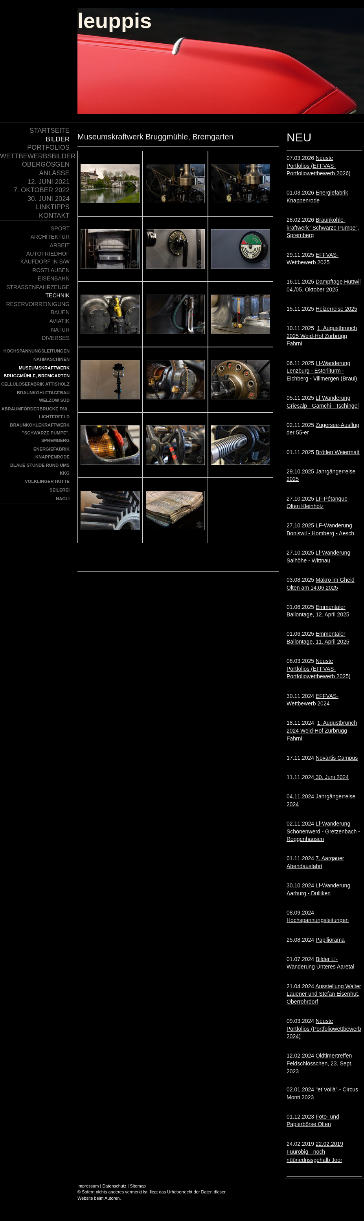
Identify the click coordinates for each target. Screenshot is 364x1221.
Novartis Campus (337, 758)
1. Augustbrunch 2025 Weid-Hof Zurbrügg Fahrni (322, 336)
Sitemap (138, 1186)
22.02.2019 (315, 1152)
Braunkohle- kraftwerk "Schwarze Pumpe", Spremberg (323, 227)
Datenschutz (114, 1186)
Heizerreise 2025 (336, 309)
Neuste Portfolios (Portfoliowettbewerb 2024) (324, 1028)
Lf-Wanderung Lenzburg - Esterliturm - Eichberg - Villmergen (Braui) (322, 371)
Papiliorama (330, 940)
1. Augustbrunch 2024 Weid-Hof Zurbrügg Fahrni (322, 730)
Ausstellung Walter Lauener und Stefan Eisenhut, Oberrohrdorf (324, 994)
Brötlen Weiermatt (338, 452)
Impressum (88, 1186)
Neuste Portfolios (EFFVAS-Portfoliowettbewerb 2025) (319, 668)
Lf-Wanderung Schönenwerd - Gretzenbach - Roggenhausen (323, 831)
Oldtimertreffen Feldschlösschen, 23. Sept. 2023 (320, 1063)
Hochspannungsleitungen (318, 920)
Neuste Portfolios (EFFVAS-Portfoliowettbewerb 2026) (319, 165)
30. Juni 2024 (331, 777)
